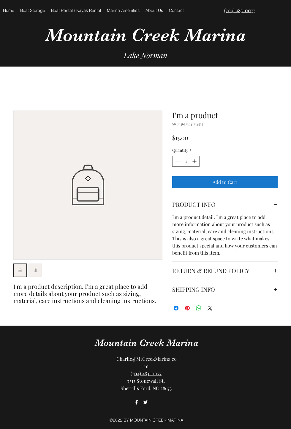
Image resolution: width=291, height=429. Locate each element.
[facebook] (137, 402)
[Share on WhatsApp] (198, 308)
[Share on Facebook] (176, 308)
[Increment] (195, 161)
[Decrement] (177, 161)
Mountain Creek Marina (145, 34)
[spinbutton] (186, 161)
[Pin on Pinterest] (187, 308)
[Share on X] (209, 308)
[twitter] (145, 402)
